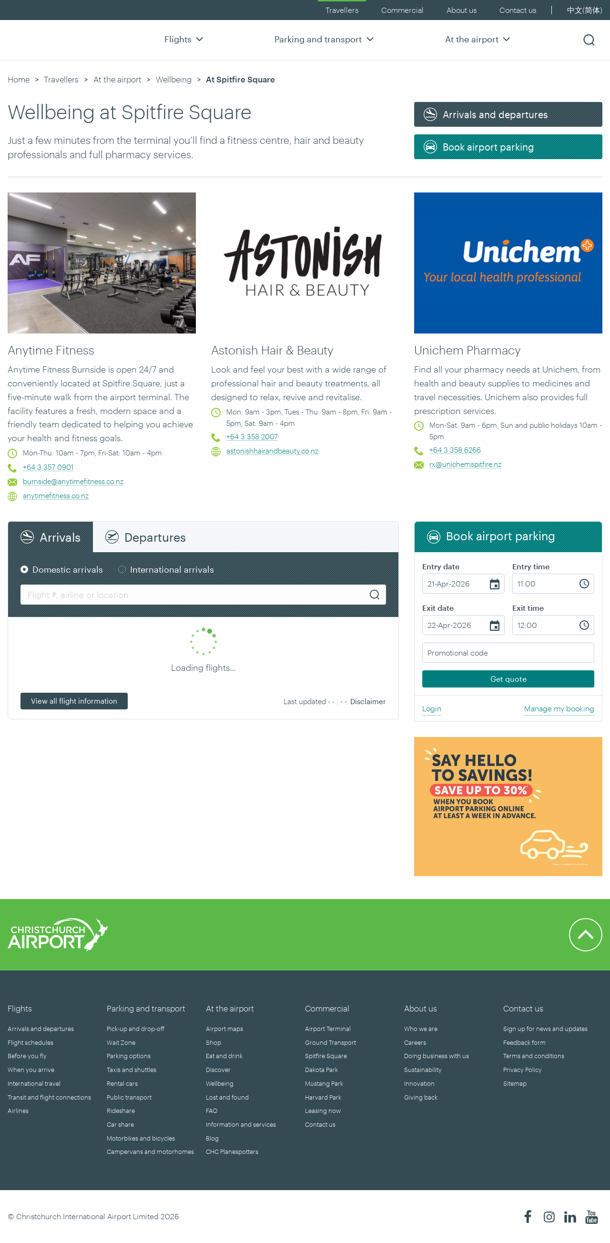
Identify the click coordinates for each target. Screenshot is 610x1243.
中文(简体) (584, 9)
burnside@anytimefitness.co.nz (73, 481)
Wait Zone (121, 1042)
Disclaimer (368, 701)
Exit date (438, 607)
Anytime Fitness (51, 350)
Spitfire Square (326, 1056)
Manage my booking (559, 708)
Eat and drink (224, 1056)
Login (431, 708)
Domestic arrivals (67, 569)
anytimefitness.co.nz (56, 495)
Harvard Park (323, 1097)
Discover (218, 1069)
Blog (212, 1138)
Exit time (528, 607)
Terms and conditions (533, 1056)
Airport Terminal (328, 1028)
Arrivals (60, 537)
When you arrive (31, 1069)
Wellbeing (174, 79)
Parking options (129, 1056)
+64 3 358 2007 (252, 436)
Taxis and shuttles (131, 1069)
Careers (415, 1042)
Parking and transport (325, 39)
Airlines (18, 1110)
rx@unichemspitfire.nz (465, 464)
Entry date (440, 566)
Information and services (241, 1124)
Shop (213, 1042)
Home (19, 79)
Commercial (402, 9)
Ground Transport (330, 1042)
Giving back (420, 1097)
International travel (34, 1083)
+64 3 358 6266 (455, 449)
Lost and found (227, 1097)
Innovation (419, 1083)
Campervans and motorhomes (150, 1151)
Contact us (517, 9)
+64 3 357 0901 (48, 467)
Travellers (341, 9)
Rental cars (122, 1083)
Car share (120, 1124)
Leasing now (323, 1110)
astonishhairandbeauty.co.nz (272, 450)
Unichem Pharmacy (467, 350)
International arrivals (172, 569)
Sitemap (515, 1083)
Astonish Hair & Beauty (272, 350)
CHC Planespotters (232, 1151)
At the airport (479, 39)
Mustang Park (324, 1083)
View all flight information (74, 701)
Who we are (420, 1028)
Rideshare (121, 1110)
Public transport (129, 1097)
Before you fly (27, 1056)
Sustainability (423, 1069)
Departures (155, 537)
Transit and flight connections (49, 1097)
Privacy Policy (522, 1069)
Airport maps (224, 1028)
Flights (185, 39)
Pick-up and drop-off (135, 1028)
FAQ (211, 1110)
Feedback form (524, 1042)
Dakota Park (321, 1069)
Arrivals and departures (41, 1028)
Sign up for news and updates (545, 1028)
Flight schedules (30, 1042)
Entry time (530, 566)
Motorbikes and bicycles (141, 1138)
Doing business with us (436, 1056)
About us (462, 9)
